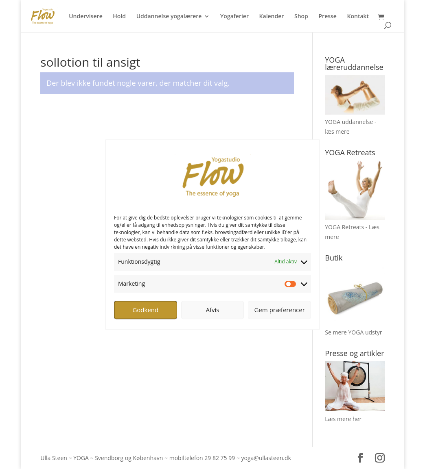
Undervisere (86, 16)
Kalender (271, 16)
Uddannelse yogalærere (169, 16)
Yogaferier (234, 16)
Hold (119, 16)
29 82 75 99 (219, 458)
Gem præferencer (279, 310)
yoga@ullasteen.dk (266, 458)
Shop (301, 16)
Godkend (145, 310)
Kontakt (358, 16)
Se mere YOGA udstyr (353, 332)
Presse (327, 16)
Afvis (212, 310)
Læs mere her (343, 419)
